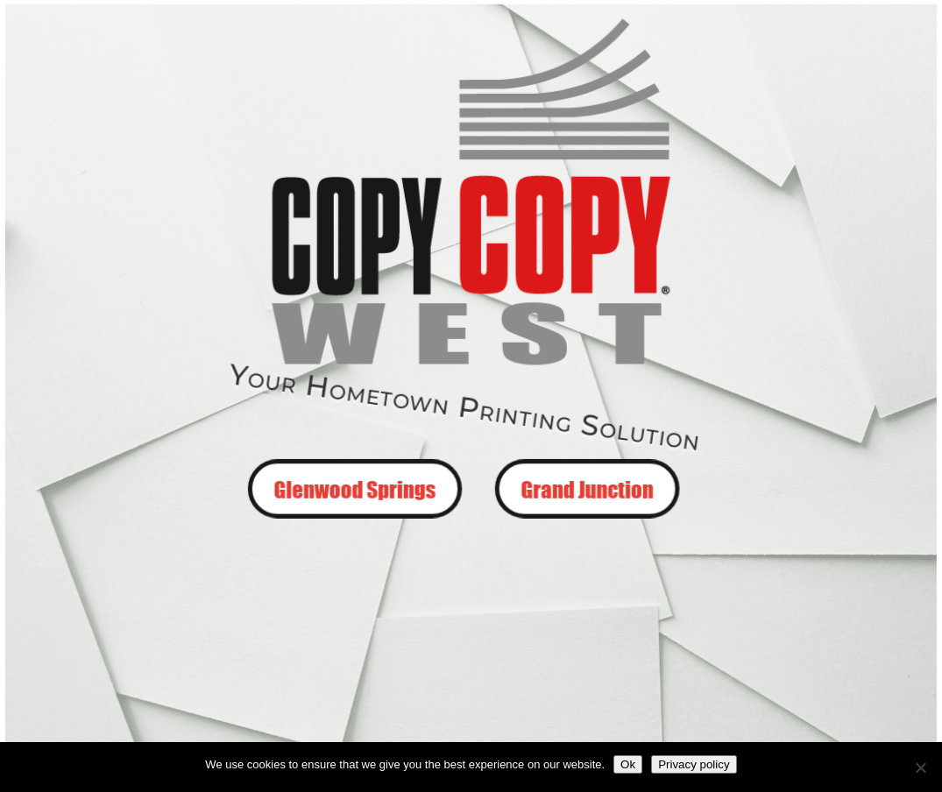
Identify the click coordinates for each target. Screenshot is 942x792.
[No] (920, 767)
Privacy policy (693, 764)
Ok (627, 764)
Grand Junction (586, 486)
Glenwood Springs (356, 486)
